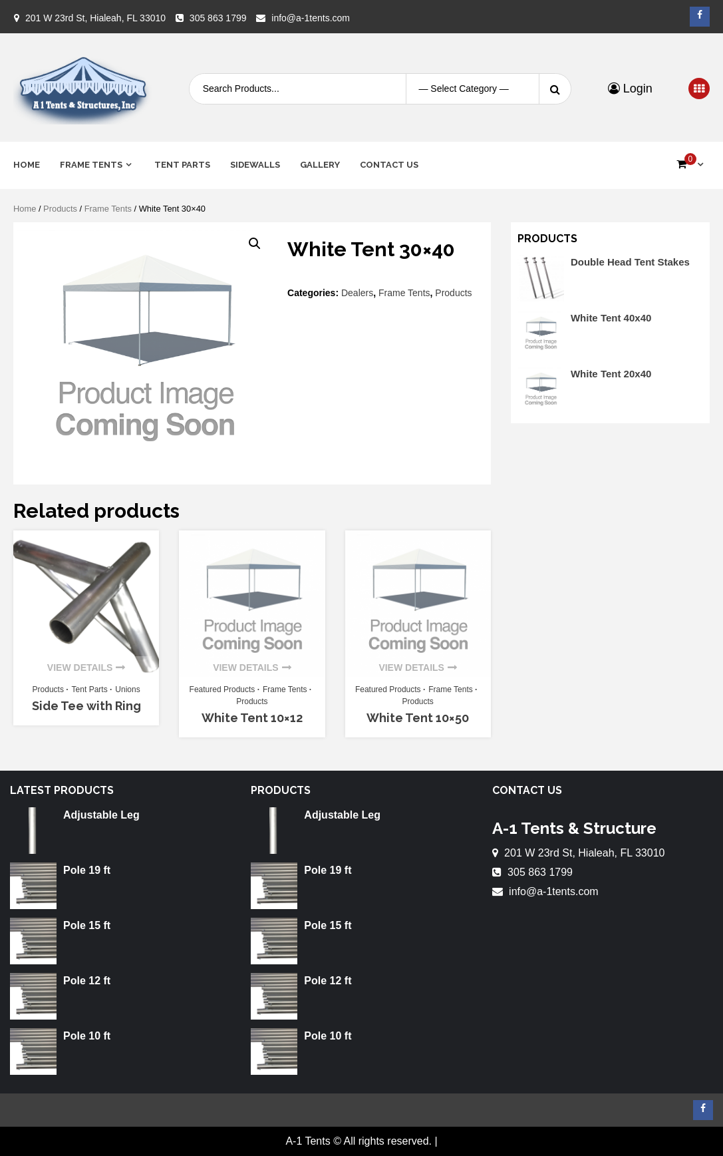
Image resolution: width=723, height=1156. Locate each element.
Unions (127, 689)
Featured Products (222, 689)
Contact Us (389, 165)
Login (630, 88)
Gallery (320, 165)
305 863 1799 (218, 18)
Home (26, 165)
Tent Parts (182, 165)
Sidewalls (255, 165)
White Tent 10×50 (417, 718)
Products (60, 209)
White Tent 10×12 (252, 718)
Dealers (357, 293)
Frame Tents (91, 165)
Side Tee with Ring (86, 706)
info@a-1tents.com (310, 18)
